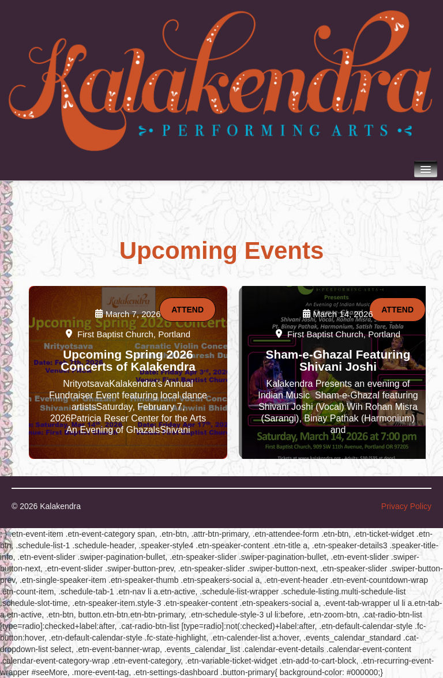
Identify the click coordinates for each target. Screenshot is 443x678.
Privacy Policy (406, 506)
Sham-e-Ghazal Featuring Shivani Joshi (338, 360)
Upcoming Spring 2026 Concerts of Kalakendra (128, 360)
